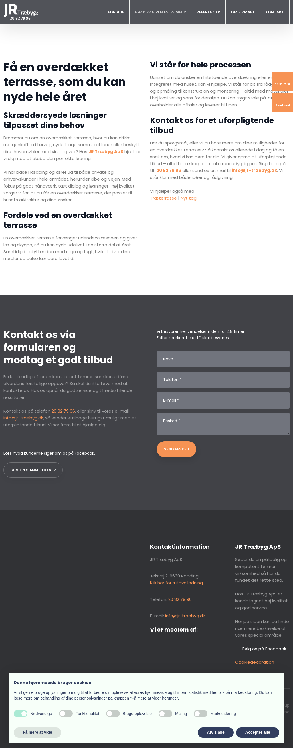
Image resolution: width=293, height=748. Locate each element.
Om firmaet (243, 12)
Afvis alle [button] (215, 732)
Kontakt (274, 12)
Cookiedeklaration (254, 662)
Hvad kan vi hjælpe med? (160, 12)
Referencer (208, 12)
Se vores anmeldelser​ (33, 470)
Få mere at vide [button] (37, 732)
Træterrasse (163, 198)
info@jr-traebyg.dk (23, 418)
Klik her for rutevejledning (176, 583)
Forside (116, 12)
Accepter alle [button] (257, 732)
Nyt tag (189, 198)
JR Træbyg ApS (105, 152)
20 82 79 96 (63, 411)
